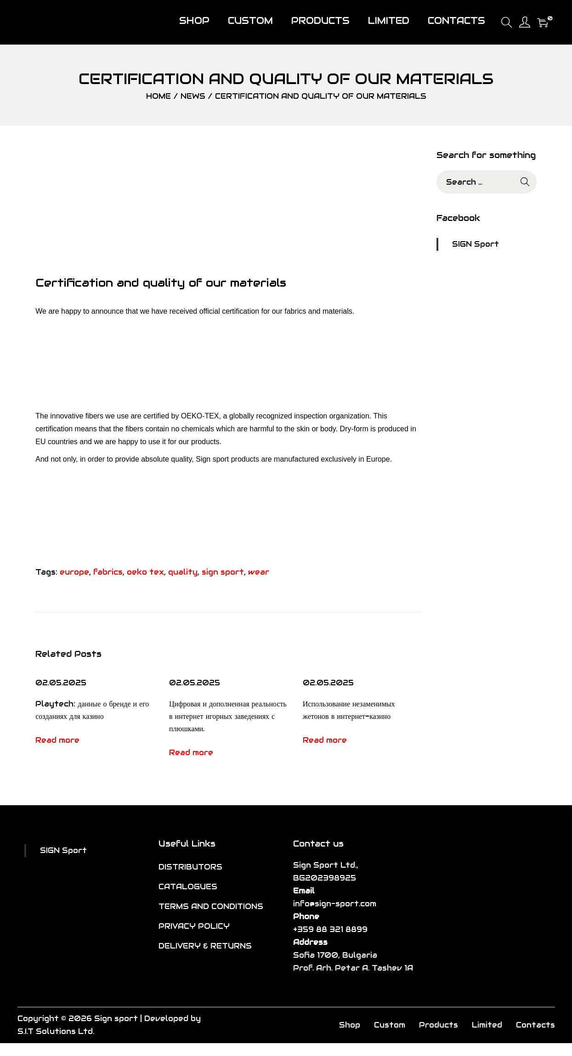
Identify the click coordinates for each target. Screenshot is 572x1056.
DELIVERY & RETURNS (205, 946)
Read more (57, 740)
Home (158, 96)
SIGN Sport (475, 244)
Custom (389, 1025)
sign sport (223, 572)
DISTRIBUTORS (190, 867)
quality (183, 572)
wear (258, 572)
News (193, 96)
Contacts (535, 1025)
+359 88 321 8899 (330, 929)
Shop (349, 1025)
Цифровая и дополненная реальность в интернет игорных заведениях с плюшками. (228, 716)
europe (74, 572)
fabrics (108, 572)
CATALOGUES (188, 887)
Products (438, 1025)
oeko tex (145, 572)
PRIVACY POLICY (194, 926)
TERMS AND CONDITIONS (211, 906)
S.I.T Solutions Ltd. (55, 1031)
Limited (487, 1025)
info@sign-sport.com (334, 904)
